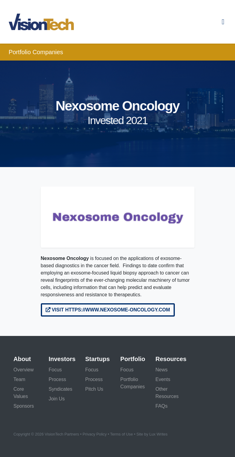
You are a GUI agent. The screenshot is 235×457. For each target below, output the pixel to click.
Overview (24, 369)
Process (57, 379)
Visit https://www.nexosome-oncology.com (108, 309)
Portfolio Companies (36, 52)
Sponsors (24, 406)
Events (162, 379)
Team (19, 379)
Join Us (57, 398)
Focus (55, 369)
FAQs (161, 406)
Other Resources (166, 392)
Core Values (21, 392)
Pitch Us (94, 389)
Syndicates (60, 389)
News (161, 369)
